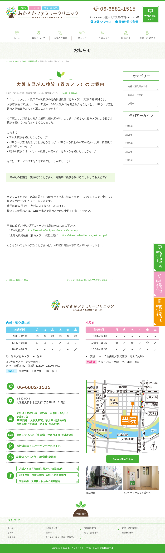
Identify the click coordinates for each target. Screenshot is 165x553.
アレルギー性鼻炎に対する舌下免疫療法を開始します (91, 280)
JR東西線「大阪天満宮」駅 (42, 475)
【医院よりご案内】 (135, 95)
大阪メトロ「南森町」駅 (41, 468)
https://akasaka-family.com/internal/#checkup (52, 230)
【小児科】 (131, 103)
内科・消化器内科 (130, 528)
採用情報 (11, 537)
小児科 (10, 533)
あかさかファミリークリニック (81, 548)
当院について (51, 528)
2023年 (129, 143)
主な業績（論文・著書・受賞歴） (60, 537)
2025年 (129, 134)
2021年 (129, 151)
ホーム (10, 528)
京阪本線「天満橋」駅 (39, 481)
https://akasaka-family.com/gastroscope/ (84, 235)
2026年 (129, 126)
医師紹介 (49, 533)
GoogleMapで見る (122, 459)
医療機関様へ (128, 533)
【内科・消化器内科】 (70, 93)
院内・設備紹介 (91, 533)
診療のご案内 (90, 528)
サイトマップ (14, 520)
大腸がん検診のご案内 (17, 280)
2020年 (129, 160)
